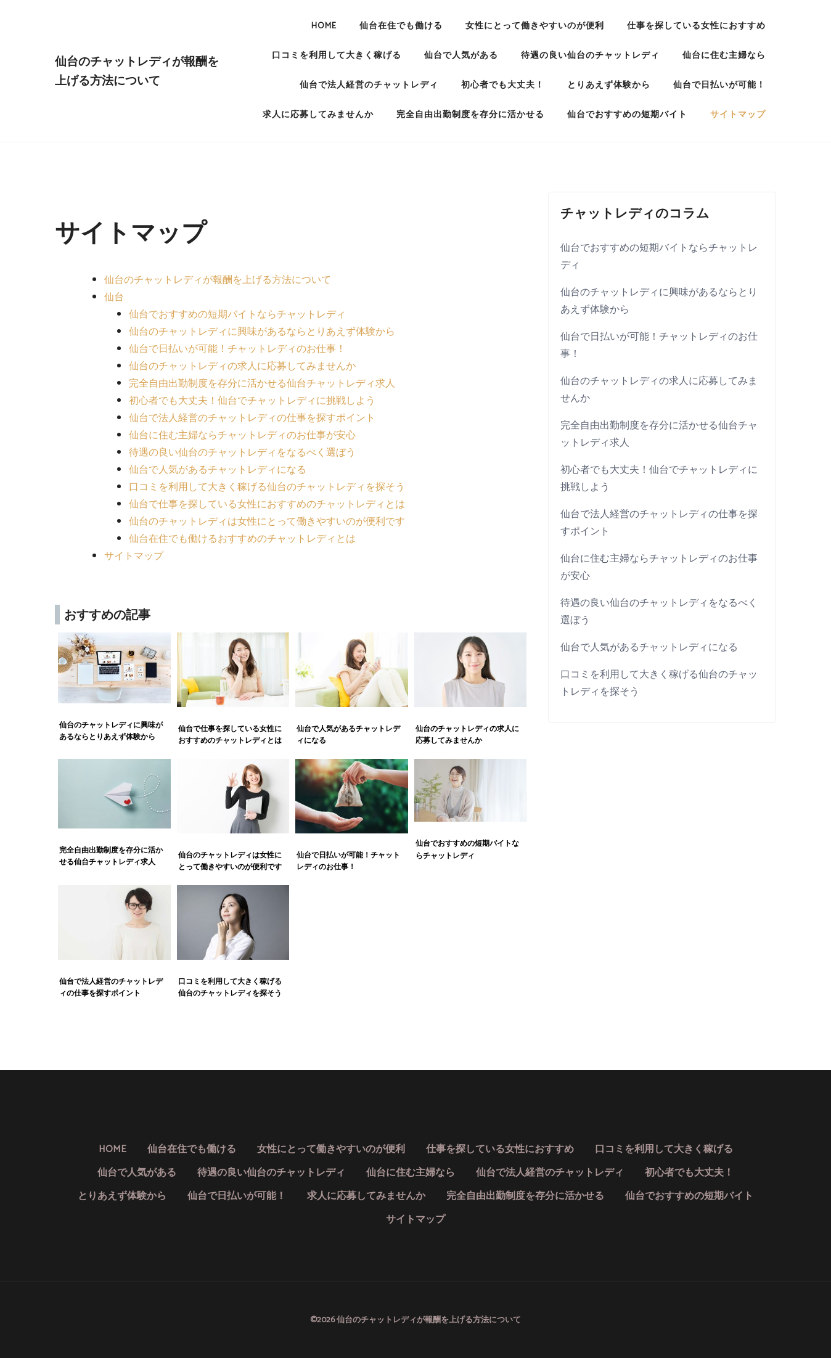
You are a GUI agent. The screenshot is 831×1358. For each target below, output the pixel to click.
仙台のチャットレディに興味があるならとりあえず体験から (262, 332)
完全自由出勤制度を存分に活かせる (470, 115)
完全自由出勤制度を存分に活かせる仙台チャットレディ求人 (262, 383)
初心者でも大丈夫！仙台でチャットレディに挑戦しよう (252, 401)
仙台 (114, 297)
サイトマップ (738, 115)
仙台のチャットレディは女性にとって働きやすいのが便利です (267, 521)
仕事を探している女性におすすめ (696, 26)
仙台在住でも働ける (401, 26)
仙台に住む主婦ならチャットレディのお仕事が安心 (242, 435)
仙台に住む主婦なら (724, 56)
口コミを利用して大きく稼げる (336, 56)
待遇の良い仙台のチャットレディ (590, 56)
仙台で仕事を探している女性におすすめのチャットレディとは (267, 504)
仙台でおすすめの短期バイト (627, 115)
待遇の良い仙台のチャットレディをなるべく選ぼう (242, 452)
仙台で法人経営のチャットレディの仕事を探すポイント (252, 418)
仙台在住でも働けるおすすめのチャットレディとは (242, 539)
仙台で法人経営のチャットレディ (369, 85)
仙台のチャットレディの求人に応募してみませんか (242, 366)
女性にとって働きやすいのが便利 (534, 26)
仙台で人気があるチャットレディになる (217, 470)
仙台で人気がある (461, 56)
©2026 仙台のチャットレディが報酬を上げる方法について (415, 1320)
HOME (324, 26)
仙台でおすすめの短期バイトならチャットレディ (237, 314)
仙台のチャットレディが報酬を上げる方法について (137, 71)
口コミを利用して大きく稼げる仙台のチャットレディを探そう (267, 487)
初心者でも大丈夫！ (502, 85)
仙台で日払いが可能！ (719, 85)
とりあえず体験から (608, 85)
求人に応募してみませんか (318, 115)
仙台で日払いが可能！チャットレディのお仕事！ (237, 349)
